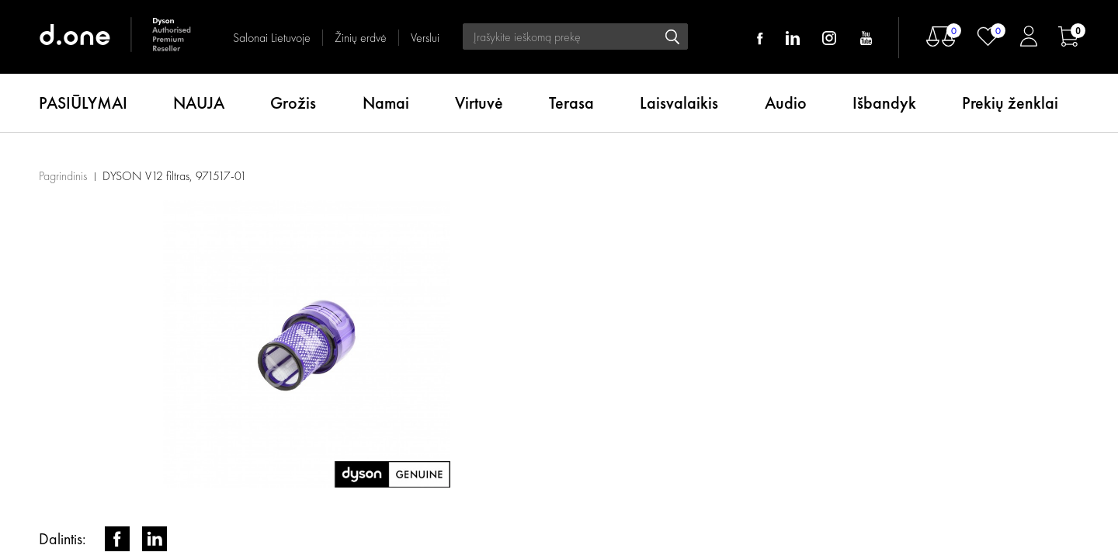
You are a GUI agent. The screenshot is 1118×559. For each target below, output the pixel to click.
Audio (786, 103)
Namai (386, 103)
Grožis (293, 103)
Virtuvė (479, 103)
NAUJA (198, 103)
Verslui (425, 38)
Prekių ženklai (1010, 103)
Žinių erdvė (361, 38)
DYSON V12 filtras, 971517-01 (174, 176)
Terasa (571, 103)
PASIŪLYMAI (83, 103)
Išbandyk (884, 103)
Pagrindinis (63, 176)
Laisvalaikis (679, 103)
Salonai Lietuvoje (272, 38)
